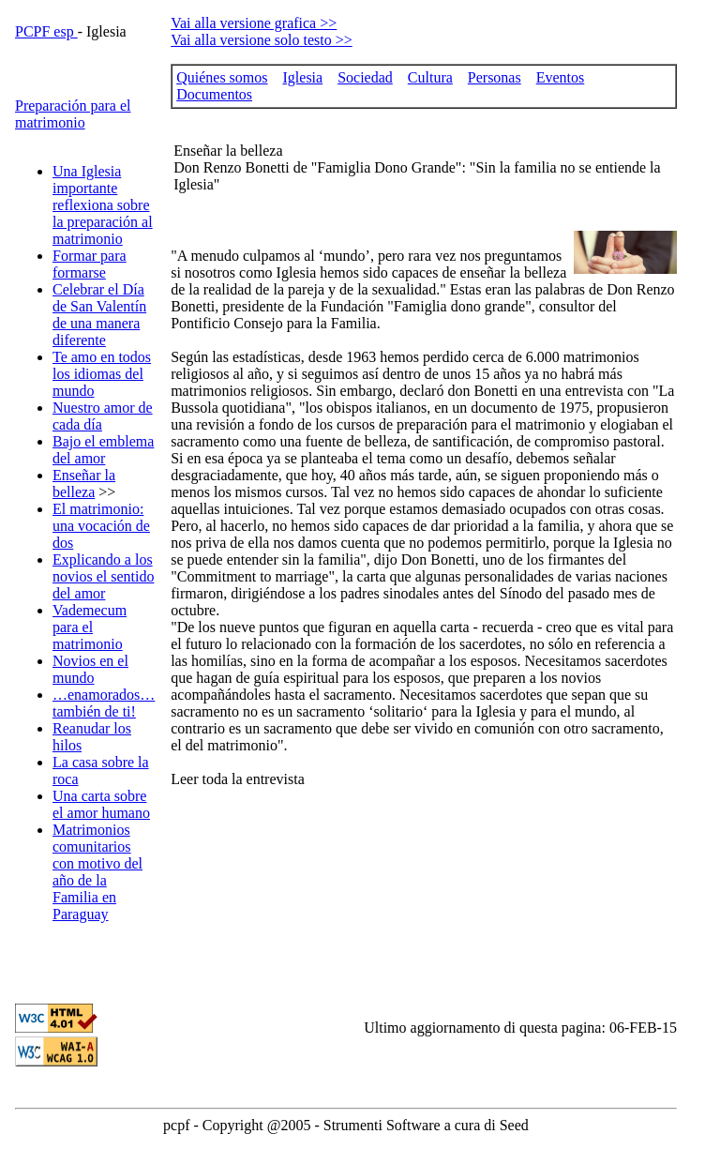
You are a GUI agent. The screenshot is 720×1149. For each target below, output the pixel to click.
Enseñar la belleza (83, 483)
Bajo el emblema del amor (103, 449)
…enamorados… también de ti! (103, 703)
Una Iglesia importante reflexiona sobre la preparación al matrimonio (102, 205)
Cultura (430, 77)
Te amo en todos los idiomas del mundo (101, 374)
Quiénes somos (221, 77)
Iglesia (303, 77)
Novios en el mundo (90, 669)
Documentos (214, 94)
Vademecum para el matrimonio (89, 627)
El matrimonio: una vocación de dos (101, 526)
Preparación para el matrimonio (72, 114)
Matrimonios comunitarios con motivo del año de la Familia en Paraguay (97, 872)
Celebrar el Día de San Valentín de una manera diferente (99, 314)
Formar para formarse (89, 264)
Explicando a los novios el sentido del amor (103, 576)
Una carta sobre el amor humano (101, 804)
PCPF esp (46, 31)
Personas (494, 77)
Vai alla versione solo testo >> (261, 40)
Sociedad (365, 77)
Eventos (560, 77)
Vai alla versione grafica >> (254, 23)
